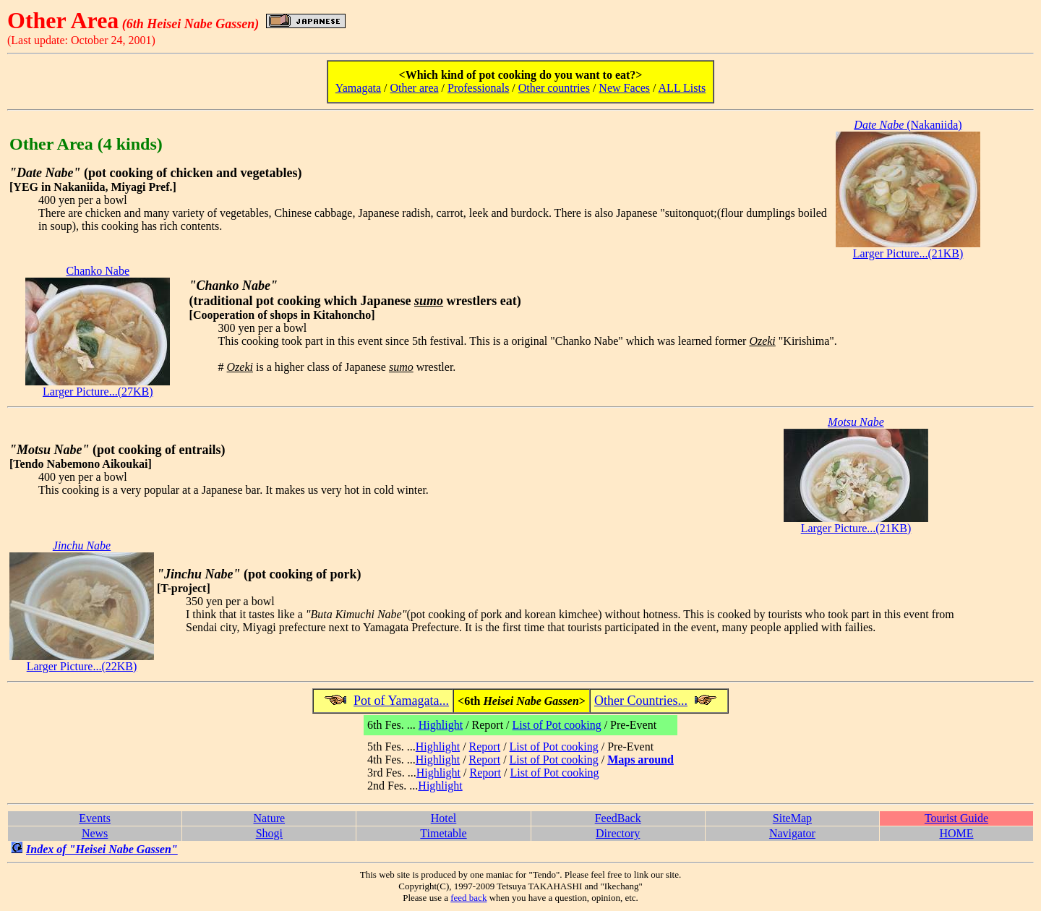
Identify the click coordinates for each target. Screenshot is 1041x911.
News (95, 833)
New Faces (624, 88)
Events (95, 818)
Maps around (640, 759)
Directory (618, 833)
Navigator (792, 833)
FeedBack (618, 818)
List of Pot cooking (557, 725)
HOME (956, 833)
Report (485, 746)
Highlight (441, 725)
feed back (468, 897)
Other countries (554, 88)
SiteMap (792, 818)
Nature (270, 818)
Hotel (444, 818)
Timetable (443, 833)
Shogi (269, 833)
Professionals (478, 88)
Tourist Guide (956, 818)
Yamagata (358, 88)
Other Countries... (640, 700)
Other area (414, 88)
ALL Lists (682, 88)
